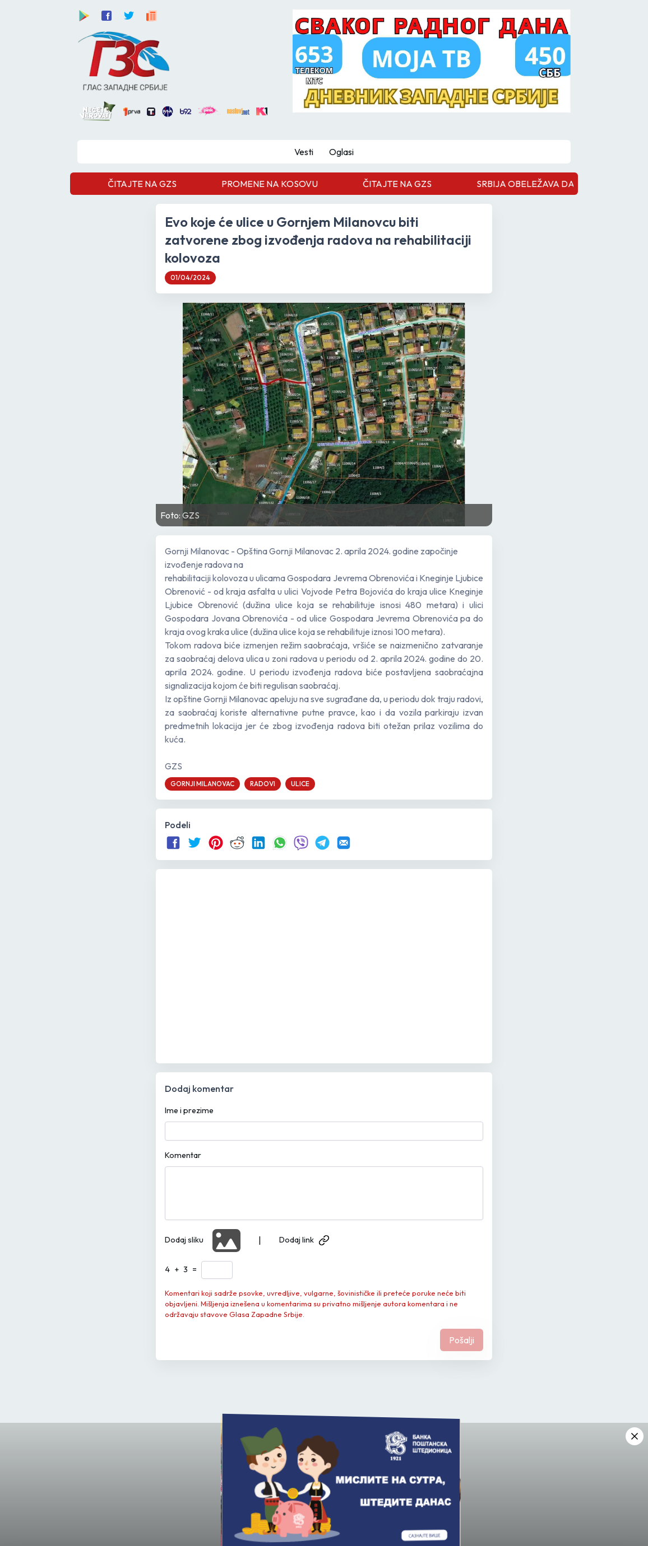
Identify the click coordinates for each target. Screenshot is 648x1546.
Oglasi (341, 151)
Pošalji (461, 1340)
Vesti (303, 151)
